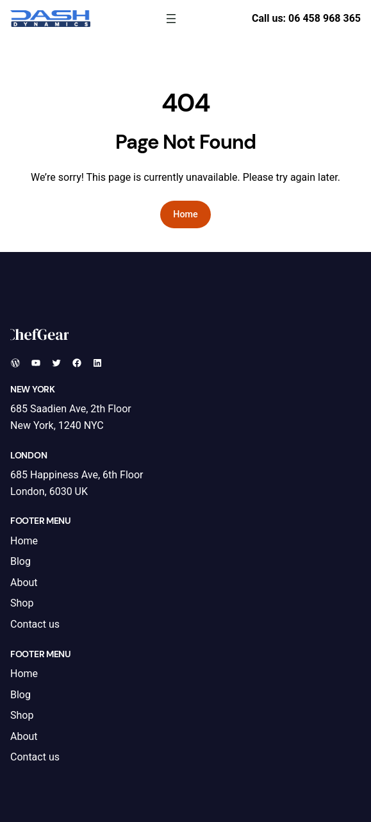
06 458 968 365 (324, 18)
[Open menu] (171, 18)
